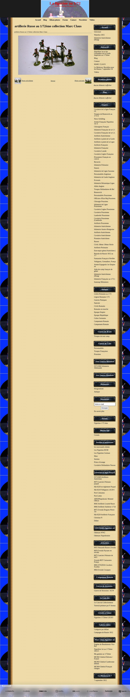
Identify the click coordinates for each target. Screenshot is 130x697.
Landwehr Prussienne (101, 215)
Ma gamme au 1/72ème (102, 654)
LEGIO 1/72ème (104, 613)
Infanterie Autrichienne (102, 226)
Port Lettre (98, 496)
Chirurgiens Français (101, 127)
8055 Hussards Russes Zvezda (105, 548)
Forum (65, 20)
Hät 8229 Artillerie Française (104, 515)
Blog (45, 20)
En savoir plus (99, 411)
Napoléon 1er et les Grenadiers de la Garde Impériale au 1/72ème (102, 53)
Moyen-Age (104, 430)
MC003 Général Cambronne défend (104, 663)
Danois (96, 168)
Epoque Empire (99, 312)
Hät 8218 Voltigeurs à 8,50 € (104, 490)
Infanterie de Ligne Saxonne (104, 171)
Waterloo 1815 (99, 35)
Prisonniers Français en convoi (102, 158)
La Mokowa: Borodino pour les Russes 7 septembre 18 (104, 68)
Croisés (96, 435)
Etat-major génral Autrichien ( (105, 251)
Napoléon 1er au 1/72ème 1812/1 (103, 650)
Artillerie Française (101, 145)
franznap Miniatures (101, 282)
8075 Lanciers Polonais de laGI (103, 556)
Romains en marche (101, 309)
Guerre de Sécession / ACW (104, 591)
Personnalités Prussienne (103, 195)
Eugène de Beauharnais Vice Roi (104, 645)
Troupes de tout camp (101, 336)
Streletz (97, 459)
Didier (96, 521)
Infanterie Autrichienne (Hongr (102, 39)
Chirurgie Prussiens (101, 201)
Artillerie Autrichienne (102, 136)
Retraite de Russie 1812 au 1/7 (103, 254)
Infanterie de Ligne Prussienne (101, 205)
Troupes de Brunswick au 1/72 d (103, 115)
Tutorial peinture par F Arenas (105, 606)
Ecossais (97, 180)
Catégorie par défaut (101, 629)
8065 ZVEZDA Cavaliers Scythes (103, 566)
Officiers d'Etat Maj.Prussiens (104, 198)
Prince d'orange (99, 462)
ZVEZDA (105, 543)
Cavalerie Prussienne (101, 212)
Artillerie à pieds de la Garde (104, 139)
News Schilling (99, 119)
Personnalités (99, 348)
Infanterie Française (101, 148)
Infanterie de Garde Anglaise (104, 177)
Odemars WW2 (99, 533)
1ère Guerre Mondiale (105, 375)
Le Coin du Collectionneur (103, 603)
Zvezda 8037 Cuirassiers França (103, 561)
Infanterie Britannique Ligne (104, 183)
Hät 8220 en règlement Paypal (105, 487)
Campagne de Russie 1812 (103, 632)
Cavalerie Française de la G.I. (104, 133)
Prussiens (97, 354)
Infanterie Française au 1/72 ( (104, 279)
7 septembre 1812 (100, 680)
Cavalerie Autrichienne (102, 235)
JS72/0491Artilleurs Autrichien (101, 478)
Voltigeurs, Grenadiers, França (105, 261)
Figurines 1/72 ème (101, 423)
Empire (105, 105)
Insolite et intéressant (104, 442)
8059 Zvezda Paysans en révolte (103, 551)
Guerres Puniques (100, 300)
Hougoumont (98, 389)
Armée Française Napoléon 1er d (103, 123)
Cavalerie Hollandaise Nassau (104, 465)
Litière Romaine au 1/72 (102, 294)
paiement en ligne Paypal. (104, 473)
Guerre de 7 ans (104, 344)
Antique (104, 289)
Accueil (38, 20)
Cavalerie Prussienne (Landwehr (101, 219)
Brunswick (98, 192)
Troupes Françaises (101, 351)
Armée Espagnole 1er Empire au (104, 265)
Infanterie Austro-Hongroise (104, 229)
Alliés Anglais (99, 186)
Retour (53, 81)
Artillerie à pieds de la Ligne (104, 142)
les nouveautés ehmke (102, 447)
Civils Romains (99, 306)
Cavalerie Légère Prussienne (104, 209)
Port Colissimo (99, 493)
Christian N (98, 518)
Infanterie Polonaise (101, 165)
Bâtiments (105, 384)
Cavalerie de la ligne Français (104, 110)
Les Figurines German (102, 453)
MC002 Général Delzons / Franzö (103, 658)
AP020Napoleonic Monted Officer (103, 500)
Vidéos (92, 20)
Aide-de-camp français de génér (103, 270)
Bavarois (97, 162)
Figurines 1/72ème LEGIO (103, 617)
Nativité (97, 303)
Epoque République (101, 315)
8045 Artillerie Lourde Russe (104, 504)
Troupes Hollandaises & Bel (104, 189)
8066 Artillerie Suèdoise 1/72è (105, 507)
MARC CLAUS (100, 64)
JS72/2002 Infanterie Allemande (101, 367)
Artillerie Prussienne (101, 223)
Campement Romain (101, 321)
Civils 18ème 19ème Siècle (103, 245)
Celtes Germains (100, 318)
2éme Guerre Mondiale (104, 362)
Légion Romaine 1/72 (102, 297)
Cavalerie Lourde (100, 151)
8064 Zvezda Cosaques (102, 570)
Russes (96, 241)
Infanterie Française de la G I (104, 130)
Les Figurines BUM (101, 450)
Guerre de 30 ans (105, 332)
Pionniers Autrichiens (101, 238)
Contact (73, 20)
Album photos (54, 20)
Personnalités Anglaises (102, 174)
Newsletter (83, 20)
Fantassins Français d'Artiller (104, 258)
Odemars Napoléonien (102, 536)
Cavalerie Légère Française (103, 154)
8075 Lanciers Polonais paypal (102, 483)
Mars (96, 456)
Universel (97, 32)
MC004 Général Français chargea (103, 667)
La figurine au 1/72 (65, 3)
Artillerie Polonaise (101, 248)
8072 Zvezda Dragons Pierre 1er (104, 511)
